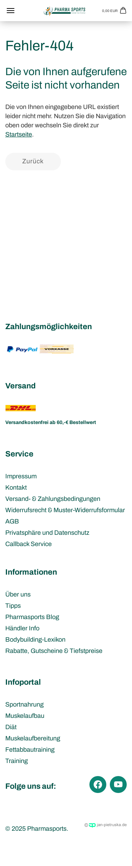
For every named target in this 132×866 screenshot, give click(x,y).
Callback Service (28, 543)
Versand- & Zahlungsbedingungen (52, 498)
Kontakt (16, 487)
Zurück (33, 161)
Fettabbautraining (30, 749)
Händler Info (22, 628)
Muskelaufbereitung (32, 738)
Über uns (18, 594)
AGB (12, 521)
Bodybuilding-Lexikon (35, 639)
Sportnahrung (24, 704)
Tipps (13, 605)
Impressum (21, 476)
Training (16, 760)
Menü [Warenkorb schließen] (10, 10)
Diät (11, 727)
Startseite (18, 134)
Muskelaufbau (24, 715)
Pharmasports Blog (32, 616)
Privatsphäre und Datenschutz (47, 532)
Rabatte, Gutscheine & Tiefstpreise (53, 650)
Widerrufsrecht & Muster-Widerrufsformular (65, 510)
